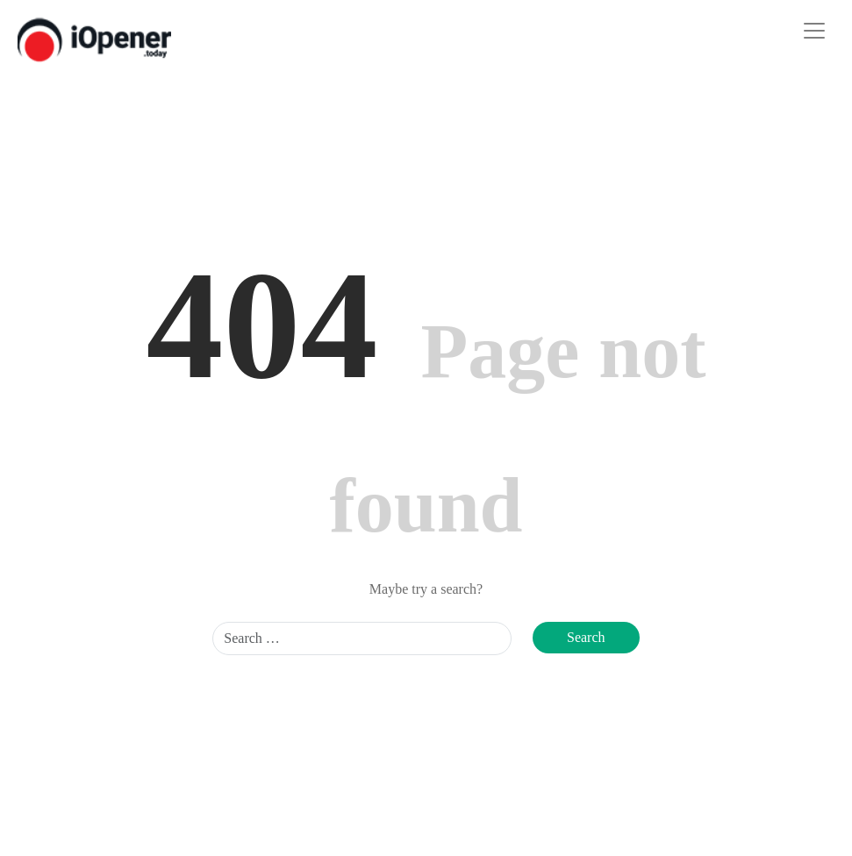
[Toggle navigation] (814, 30)
